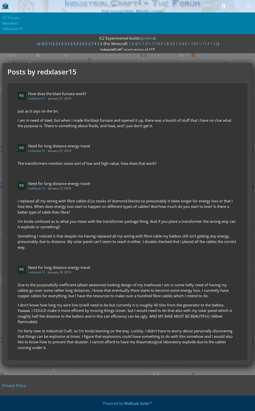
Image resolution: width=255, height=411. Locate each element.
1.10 (191, 43)
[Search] (224, 6)
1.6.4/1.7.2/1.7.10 (144, 43)
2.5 (73, 43)
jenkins (148, 38)
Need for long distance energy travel (59, 145)
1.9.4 (180, 43)
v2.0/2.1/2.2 (47, 43)
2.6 (82, 43)
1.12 (214, 43)
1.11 (203, 43)
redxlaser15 (36, 98)
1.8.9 (167, 43)
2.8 (100, 43)
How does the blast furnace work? (57, 93)
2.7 (91, 43)
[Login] (236, 6)
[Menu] (249, 6)
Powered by (127, 403)
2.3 (64, 43)
